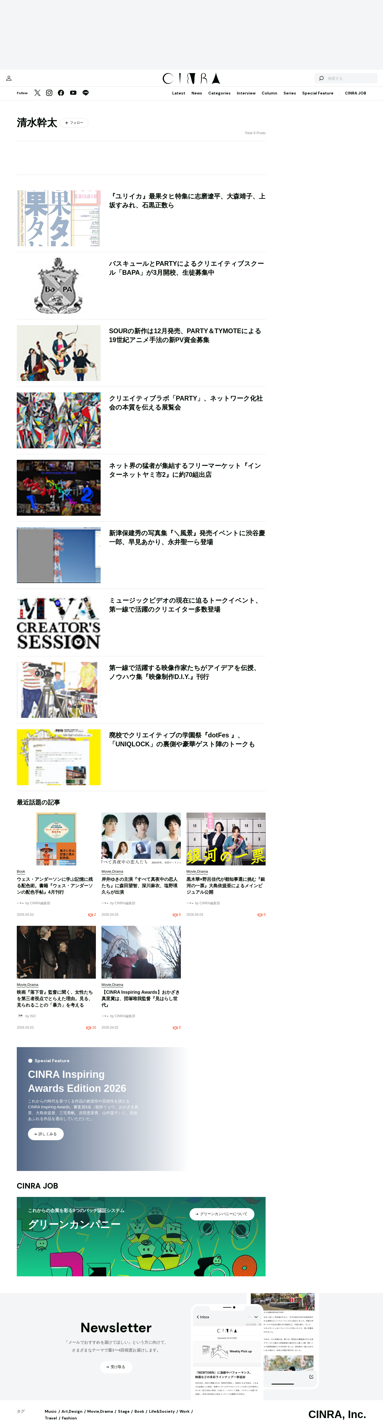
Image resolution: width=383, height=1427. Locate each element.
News (197, 98)
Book (139, 1417)
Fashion (69, 1424)
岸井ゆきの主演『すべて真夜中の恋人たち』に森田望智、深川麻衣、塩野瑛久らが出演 (139, 891)
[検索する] (301, 81)
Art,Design (72, 1417)
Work (184, 1417)
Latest (178, 98)
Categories (219, 98)
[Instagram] (49, 99)
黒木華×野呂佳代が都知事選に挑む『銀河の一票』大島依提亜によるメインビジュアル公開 (225, 891)
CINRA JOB (355, 98)
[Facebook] (61, 99)
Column (269, 98)
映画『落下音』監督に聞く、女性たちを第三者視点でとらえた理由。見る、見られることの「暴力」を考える (55, 1004)
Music (51, 1417)
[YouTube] (73, 99)
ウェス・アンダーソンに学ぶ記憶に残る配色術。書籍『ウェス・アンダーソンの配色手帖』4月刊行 (55, 891)
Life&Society (162, 1417)
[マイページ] (28, 81)
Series (289, 98)
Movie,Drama (100, 1417)
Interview (246, 98)
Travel (51, 1424)
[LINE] (85, 99)
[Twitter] (37, 99)
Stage (124, 1417)
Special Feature (318, 98)
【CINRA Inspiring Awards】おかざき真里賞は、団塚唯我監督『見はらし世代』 (140, 1004)
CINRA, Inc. (337, 1420)
